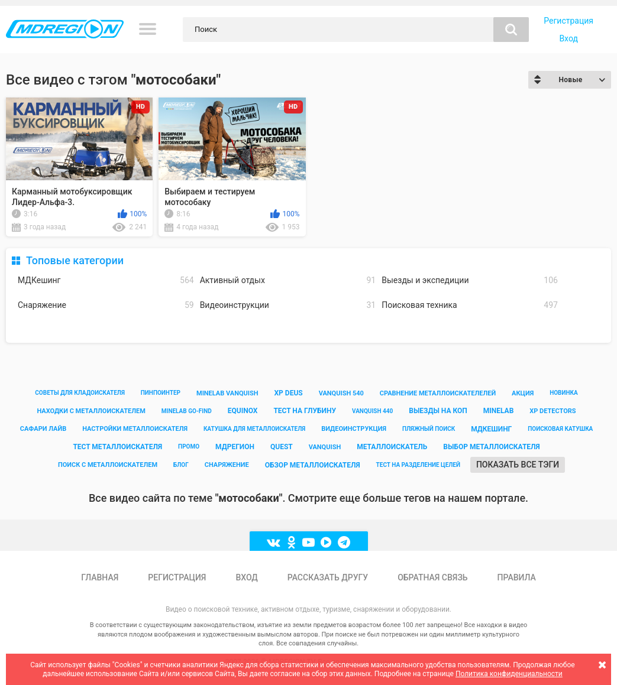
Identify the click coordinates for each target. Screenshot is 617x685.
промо (188, 446)
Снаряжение (106, 305)
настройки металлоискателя (135, 429)
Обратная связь (432, 577)
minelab (498, 411)
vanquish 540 (341, 393)
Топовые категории (75, 260)
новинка (564, 392)
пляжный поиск (428, 429)
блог (181, 465)
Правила (517, 577)
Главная (99, 577)
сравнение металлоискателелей (438, 393)
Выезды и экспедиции (470, 280)
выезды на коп (438, 411)
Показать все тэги (517, 464)
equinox (243, 411)
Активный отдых (288, 280)
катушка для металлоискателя (254, 429)
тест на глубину (304, 411)
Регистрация (568, 20)
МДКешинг (106, 280)
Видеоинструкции (288, 305)
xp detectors (552, 411)
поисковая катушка (560, 429)
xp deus (288, 393)
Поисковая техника (470, 305)
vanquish (325, 447)
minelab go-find (186, 411)
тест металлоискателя (117, 447)
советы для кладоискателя (80, 392)
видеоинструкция (353, 429)
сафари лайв (43, 429)
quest (281, 447)
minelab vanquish (227, 393)
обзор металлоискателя (312, 465)
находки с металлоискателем (91, 411)
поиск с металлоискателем (107, 465)
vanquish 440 (372, 411)
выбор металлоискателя (491, 447)
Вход (568, 38)
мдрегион (234, 447)
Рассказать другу (327, 577)
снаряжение (227, 465)
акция (523, 393)
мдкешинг (491, 429)
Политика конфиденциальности (509, 674)
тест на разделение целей (418, 465)
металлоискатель (392, 447)
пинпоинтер (160, 392)
